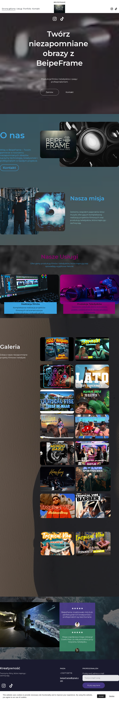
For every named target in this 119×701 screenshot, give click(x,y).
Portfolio (27, 9)
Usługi (19, 9)
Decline (111, 696)
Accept (101, 696)
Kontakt (36, 9)
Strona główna (8, 9)
